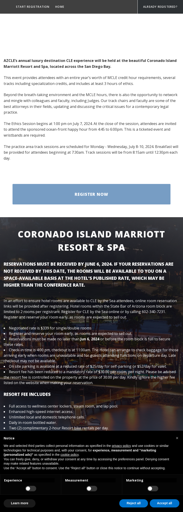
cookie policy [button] (70, 454)
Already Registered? (160, 7)
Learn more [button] (19, 503)
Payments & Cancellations (38, 52)
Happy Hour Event (31, 37)
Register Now (91, 194)
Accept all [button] (164, 503)
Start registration (33, 7)
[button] (177, 438)
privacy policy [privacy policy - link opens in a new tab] (121, 446)
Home (59, 7)
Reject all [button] (133, 503)
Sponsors (24, 22)
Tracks (44, 22)
